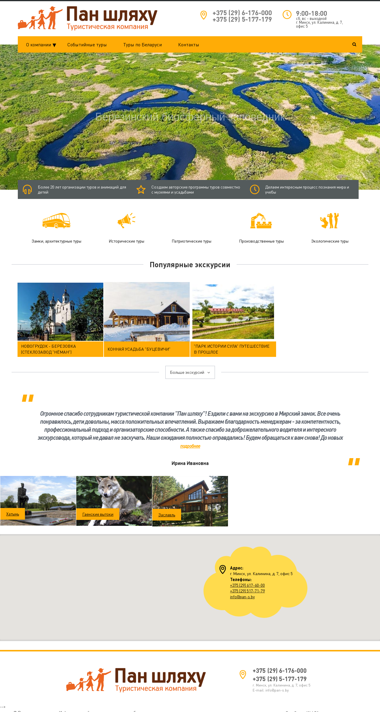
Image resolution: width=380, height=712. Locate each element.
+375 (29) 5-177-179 (242, 19)
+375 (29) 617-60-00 (247, 581)
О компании (42, 45)
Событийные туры (87, 45)
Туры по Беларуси (142, 45)
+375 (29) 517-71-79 (247, 587)
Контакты (188, 45)
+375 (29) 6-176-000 (242, 13)
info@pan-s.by (242, 593)
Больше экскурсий (190, 368)
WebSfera (315, 709)
